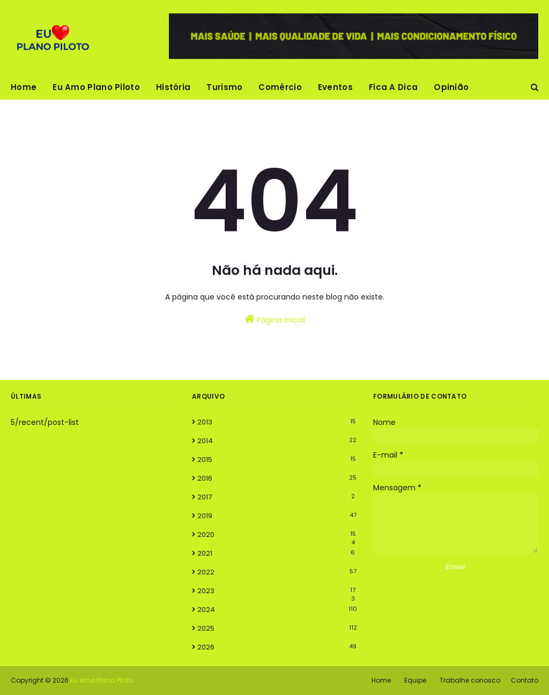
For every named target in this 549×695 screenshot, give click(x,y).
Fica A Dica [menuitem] (393, 87)
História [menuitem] (173, 87)
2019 (277, 516)
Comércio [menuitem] (279, 87)
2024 (277, 609)
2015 (277, 459)
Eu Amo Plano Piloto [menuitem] (96, 87)
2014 (277, 441)
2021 (277, 553)
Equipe (415, 680)
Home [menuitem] (23, 87)
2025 (277, 628)
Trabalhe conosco (470, 680)
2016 (277, 478)
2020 (277, 534)
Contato (524, 680)
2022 (277, 572)
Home (381, 680)
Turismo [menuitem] (224, 87)
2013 (277, 422)
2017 (277, 497)
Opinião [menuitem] (451, 87)
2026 (277, 647)
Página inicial (274, 319)
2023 (277, 591)
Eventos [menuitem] (335, 87)
